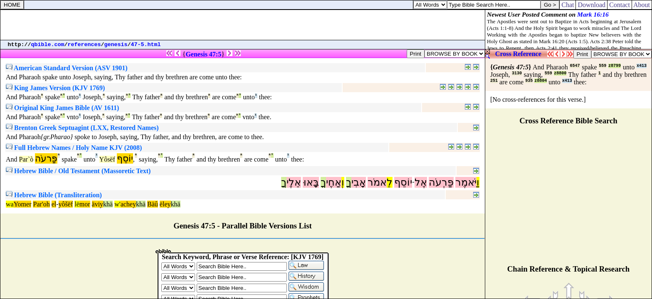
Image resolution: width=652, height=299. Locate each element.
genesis (116, 45)
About (642, 4)
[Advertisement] (243, 24)
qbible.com (47, 45)
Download (591, 4)
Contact (620, 4)
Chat (567, 4)
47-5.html (146, 45)
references (84, 45)
